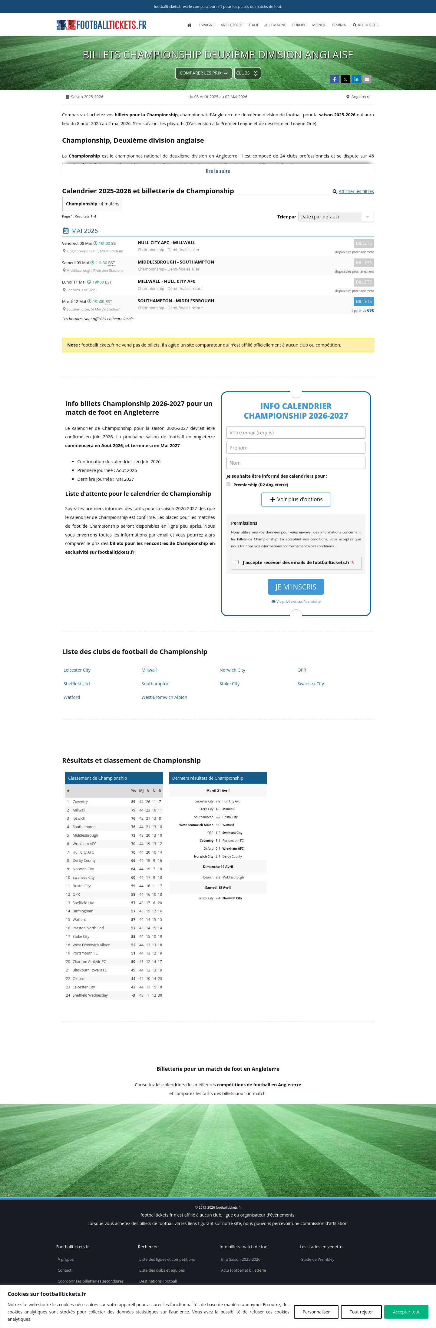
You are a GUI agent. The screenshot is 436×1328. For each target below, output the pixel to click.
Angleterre (232, 25)
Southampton (156, 683)
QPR (302, 670)
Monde (319, 25)
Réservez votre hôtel (157, 1275)
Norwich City (232, 670)
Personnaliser (316, 1312)
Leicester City (77, 670)
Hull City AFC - (256, 243)
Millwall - (256, 282)
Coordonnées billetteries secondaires (91, 1242)
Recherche (365, 25)
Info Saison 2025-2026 (240, 1220)
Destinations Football (158, 1242)
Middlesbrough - (256, 263)
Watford (72, 697)
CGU (61, 1275)
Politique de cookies (75, 1254)
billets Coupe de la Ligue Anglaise (169, 1125)
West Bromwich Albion (164, 697)
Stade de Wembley (317, 1220)
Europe (299, 25)
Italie (254, 25)
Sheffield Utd (77, 683)
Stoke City (229, 683)
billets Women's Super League (218, 1138)
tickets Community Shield (66, 1125)
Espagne (206, 25)
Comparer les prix (200, 73)
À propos (66, 1220)
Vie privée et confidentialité (296, 601)
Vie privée (66, 1264)
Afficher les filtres (356, 191)
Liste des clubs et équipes (162, 1231)
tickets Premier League (375, 1125)
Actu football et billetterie (243, 1231)
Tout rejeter (361, 1312)
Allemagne (275, 25)
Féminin (339, 25)
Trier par (286, 217)
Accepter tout (406, 1312)
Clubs (242, 73)
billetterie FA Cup (304, 1125)
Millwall (149, 670)
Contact (64, 1231)
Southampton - (256, 302)
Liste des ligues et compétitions (167, 1220)
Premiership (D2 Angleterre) (260, 484)
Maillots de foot (153, 1254)
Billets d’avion (151, 1264)
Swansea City (311, 683)
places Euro (250, 1125)
